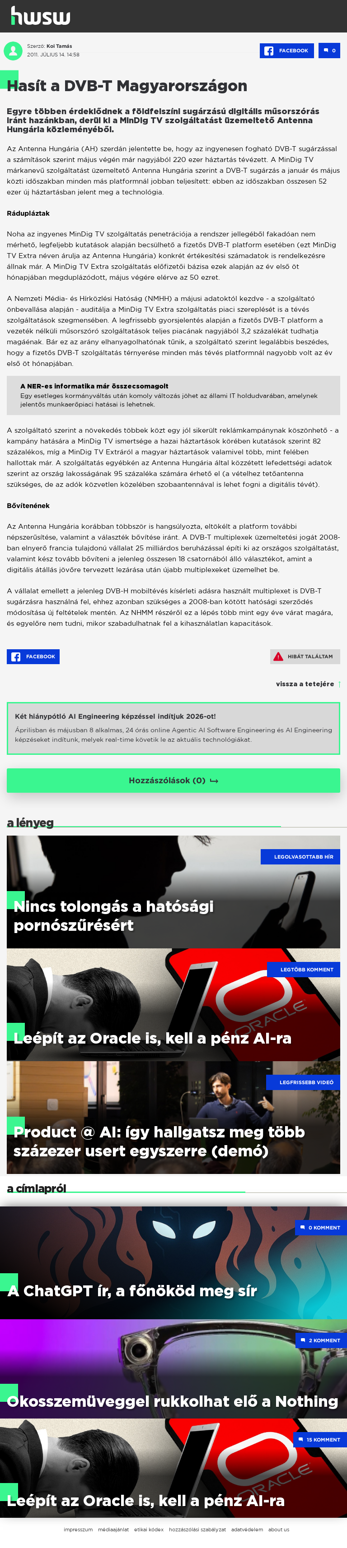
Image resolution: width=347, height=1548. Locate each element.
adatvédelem (247, 1529)
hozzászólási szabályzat (197, 1529)
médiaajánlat (113, 1529)
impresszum (78, 1529)
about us (278, 1529)
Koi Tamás (59, 46)
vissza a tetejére (305, 684)
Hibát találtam (303, 656)
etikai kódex (149, 1529)
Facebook (286, 50)
